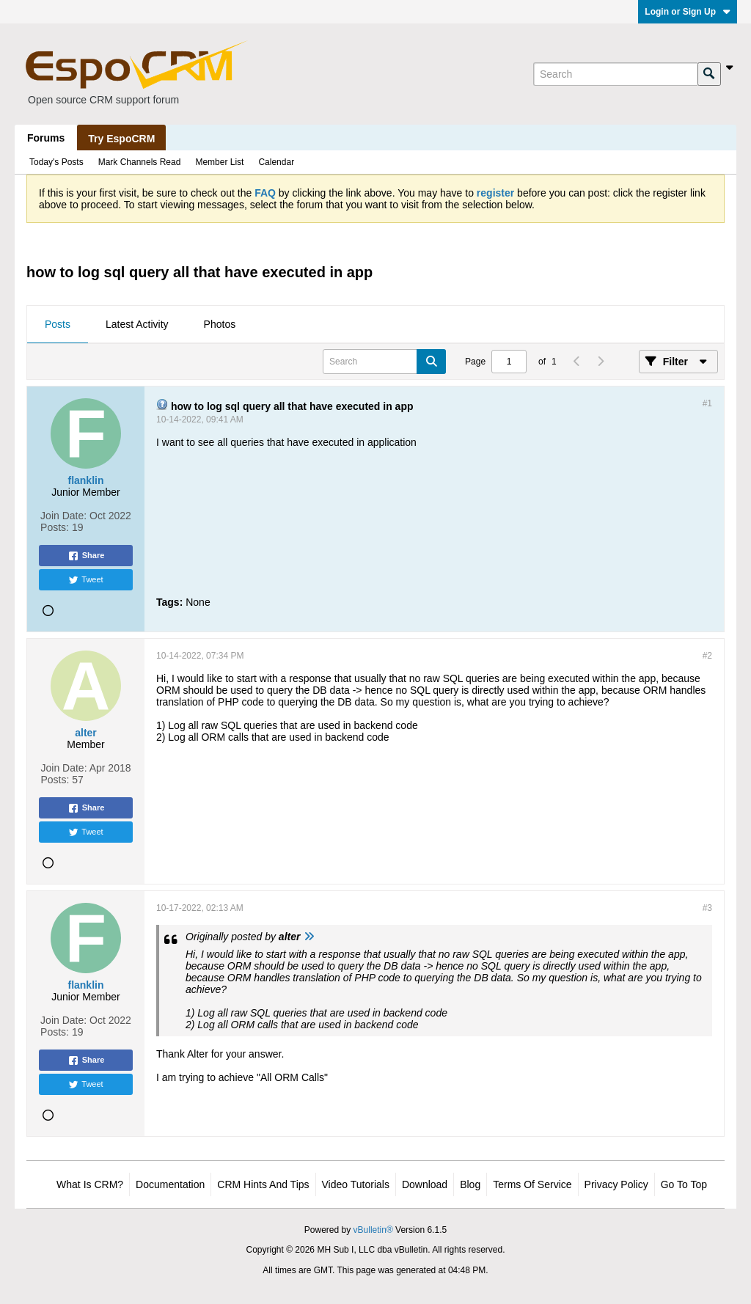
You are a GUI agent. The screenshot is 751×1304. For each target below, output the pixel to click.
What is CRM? (89, 1184)
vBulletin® (373, 1230)
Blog (470, 1184)
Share (86, 556)
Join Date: (63, 515)
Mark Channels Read (139, 162)
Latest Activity (137, 324)
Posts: (54, 527)
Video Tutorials (355, 1184)
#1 (707, 403)
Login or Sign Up (687, 12)
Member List (219, 162)
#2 (707, 656)
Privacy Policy (616, 1184)
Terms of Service (532, 1184)
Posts (57, 324)
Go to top (684, 1184)
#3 (707, 908)
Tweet (85, 580)
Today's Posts (56, 162)
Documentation (170, 1184)
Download (424, 1184)
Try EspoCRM (121, 138)
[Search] (615, 74)
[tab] (57, 325)
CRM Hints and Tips (263, 1184)
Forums (46, 138)
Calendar (276, 162)
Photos (220, 324)
